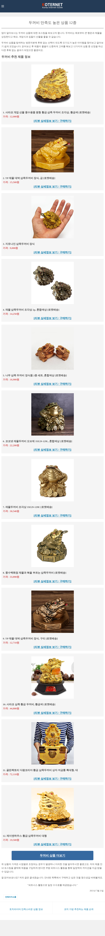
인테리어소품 (10, 897)
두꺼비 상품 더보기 (52, 855)
